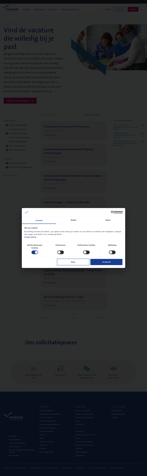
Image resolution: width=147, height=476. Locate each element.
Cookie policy (30, 237)
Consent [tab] (39, 220)
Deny (73, 262)
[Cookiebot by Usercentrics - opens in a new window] (113, 212)
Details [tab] (73, 220)
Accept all (106, 262)
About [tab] (107, 220)
